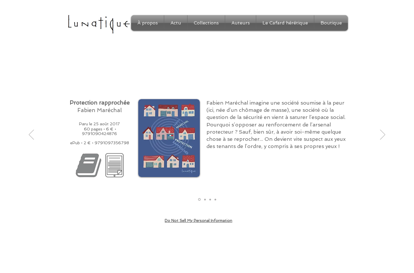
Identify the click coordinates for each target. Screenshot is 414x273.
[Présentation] (199, 199)
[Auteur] (210, 199)
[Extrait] (205, 199)
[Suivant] (382, 135)
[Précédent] (31, 135)
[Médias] (215, 199)
